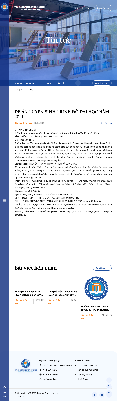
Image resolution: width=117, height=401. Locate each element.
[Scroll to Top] (109, 393)
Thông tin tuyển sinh (56, 83)
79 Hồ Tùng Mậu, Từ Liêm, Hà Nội (55, 365)
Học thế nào (83, 379)
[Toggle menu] (78, 83)
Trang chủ (19, 90)
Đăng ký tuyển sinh (102, 83)
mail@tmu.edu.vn (48, 379)
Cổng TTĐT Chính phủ (87, 365)
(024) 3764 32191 (48, 369)
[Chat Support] (109, 380)
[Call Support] (109, 386)
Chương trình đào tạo (26, 83)
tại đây (75, 198)
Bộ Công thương (85, 374)
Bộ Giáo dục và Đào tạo (88, 370)
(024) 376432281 (48, 374)
